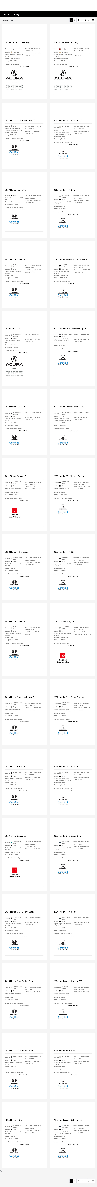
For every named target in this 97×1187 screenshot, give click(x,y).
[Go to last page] (93, 20)
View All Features (24, 66)
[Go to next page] (89, 20)
